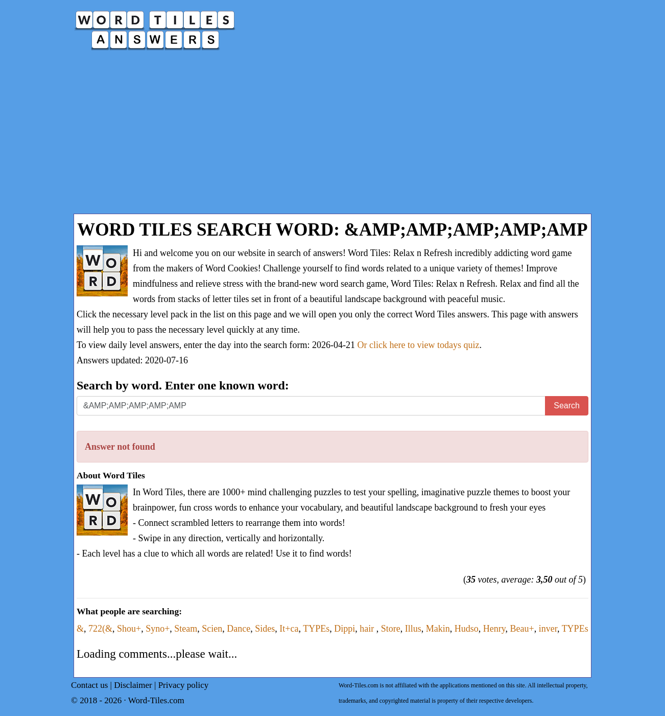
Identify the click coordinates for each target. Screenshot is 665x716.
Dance (238, 628)
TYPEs (316, 628)
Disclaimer (133, 685)
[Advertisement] (332, 137)
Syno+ (158, 628)
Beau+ (522, 628)
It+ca (288, 628)
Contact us (89, 685)
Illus (413, 628)
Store (390, 628)
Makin (438, 628)
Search (567, 405)
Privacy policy (183, 685)
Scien (212, 628)
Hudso (467, 628)
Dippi (344, 628)
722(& (100, 628)
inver (548, 628)
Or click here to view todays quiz (419, 345)
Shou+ (129, 628)
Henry (494, 628)
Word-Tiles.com (156, 700)
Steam (185, 628)
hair (368, 628)
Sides (265, 628)
